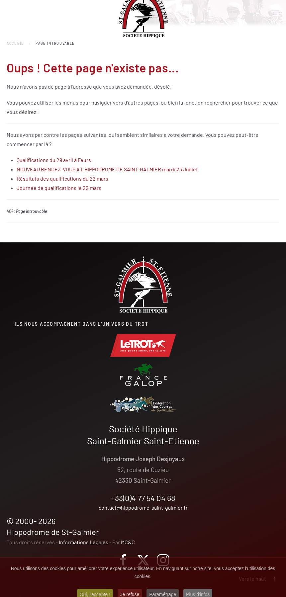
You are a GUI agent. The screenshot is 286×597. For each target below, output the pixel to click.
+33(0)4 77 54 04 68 (143, 498)
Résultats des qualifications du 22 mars (62, 178)
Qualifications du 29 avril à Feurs (54, 160)
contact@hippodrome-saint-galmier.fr (143, 507)
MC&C (128, 542)
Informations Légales (83, 542)
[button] (276, 13)
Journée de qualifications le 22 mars (59, 188)
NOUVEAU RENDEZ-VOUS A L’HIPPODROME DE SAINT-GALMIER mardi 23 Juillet (107, 169)
